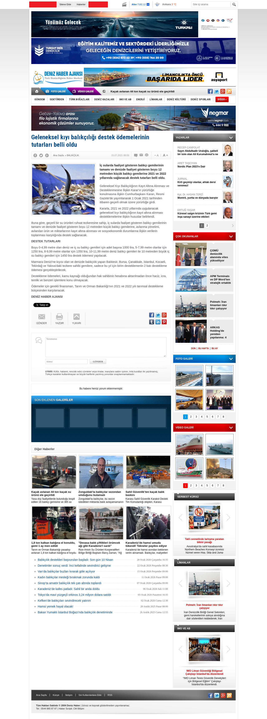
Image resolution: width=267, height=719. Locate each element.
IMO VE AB (183, 628)
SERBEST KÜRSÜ (188, 496)
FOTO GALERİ (184, 358)
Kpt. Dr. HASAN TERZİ (199, 196)
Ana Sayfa (41, 695)
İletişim (68, 695)
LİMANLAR (183, 562)
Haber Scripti (65, 708)
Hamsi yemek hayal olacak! (55, 606)
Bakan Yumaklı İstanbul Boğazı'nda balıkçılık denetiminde (75, 612)
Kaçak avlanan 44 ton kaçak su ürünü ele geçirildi (142, 91)
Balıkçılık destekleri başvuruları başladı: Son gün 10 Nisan (75, 559)
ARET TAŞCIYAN (199, 165)
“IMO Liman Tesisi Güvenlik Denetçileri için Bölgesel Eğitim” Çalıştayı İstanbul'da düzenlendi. (204, 677)
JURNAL (199, 182)
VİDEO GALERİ (185, 427)
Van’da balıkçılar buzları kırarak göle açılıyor (66, 571)
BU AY (215, 348)
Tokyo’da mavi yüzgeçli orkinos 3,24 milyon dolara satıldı (74, 594)
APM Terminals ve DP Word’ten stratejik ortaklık (220, 279)
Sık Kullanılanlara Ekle (90, 695)
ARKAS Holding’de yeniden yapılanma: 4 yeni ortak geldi (220, 332)
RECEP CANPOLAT (199, 151)
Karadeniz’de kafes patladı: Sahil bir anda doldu (69, 589)
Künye (56, 695)
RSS (110, 695)
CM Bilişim (78, 708)
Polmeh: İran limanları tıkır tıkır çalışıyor (218, 305)
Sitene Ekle (65, 4)
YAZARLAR (182, 137)
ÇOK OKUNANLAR (187, 236)
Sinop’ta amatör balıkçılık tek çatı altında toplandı (69, 583)
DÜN (193, 348)
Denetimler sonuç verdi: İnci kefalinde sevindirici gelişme (74, 565)
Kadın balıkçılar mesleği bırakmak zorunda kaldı (69, 577)
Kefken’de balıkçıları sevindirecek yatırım (64, 600)
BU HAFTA (203, 348)
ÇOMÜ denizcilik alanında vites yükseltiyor (219, 255)
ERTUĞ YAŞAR (199, 213)
